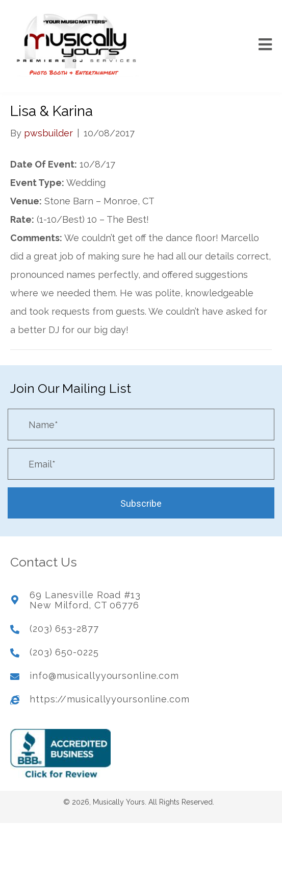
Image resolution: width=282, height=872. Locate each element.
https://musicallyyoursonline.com (110, 699)
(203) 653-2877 (64, 628)
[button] (141, 503)
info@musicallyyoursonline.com (104, 675)
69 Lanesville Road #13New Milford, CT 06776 (85, 600)
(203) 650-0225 (64, 652)
